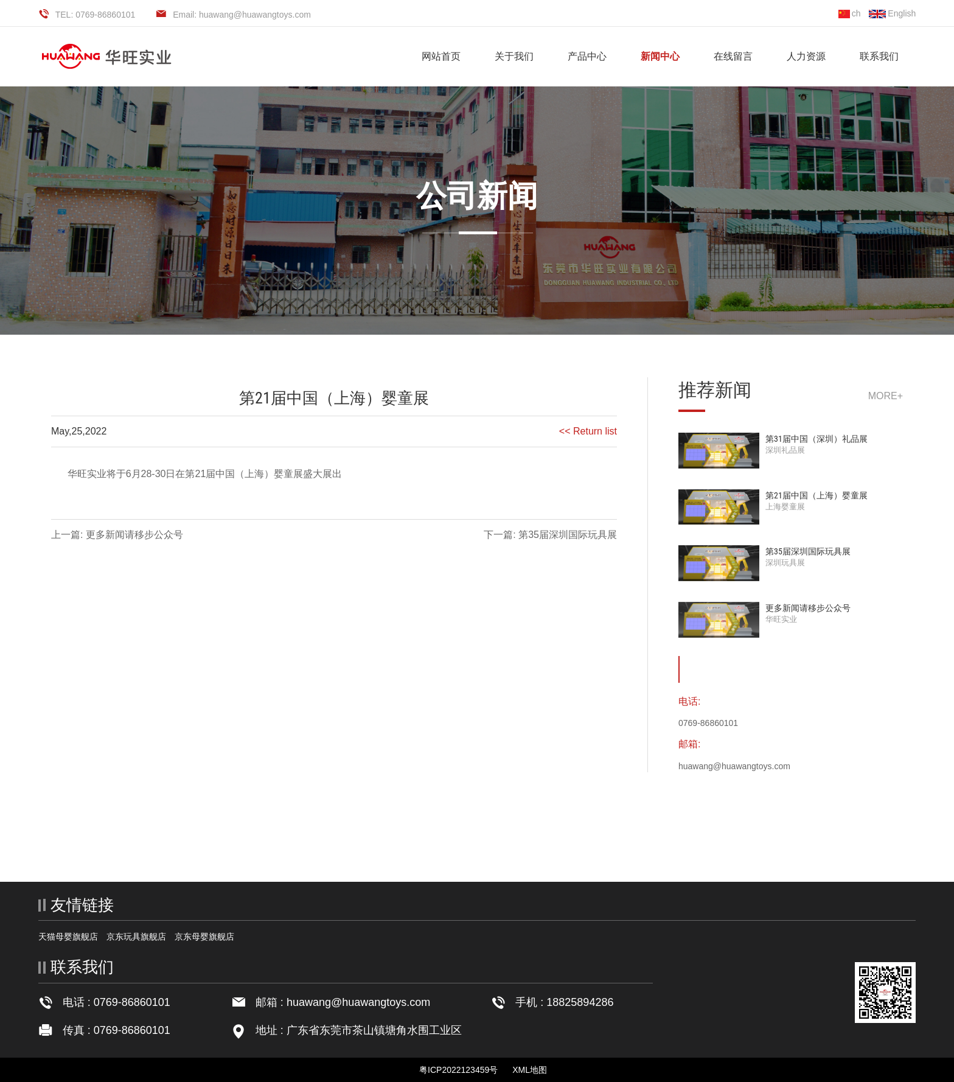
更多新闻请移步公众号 (808, 608)
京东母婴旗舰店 (204, 936)
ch (849, 13)
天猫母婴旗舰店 (68, 936)
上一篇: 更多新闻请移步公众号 (117, 534)
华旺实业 (781, 619)
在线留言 (733, 56)
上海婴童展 (785, 506)
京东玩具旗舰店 (136, 936)
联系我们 (879, 56)
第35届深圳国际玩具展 (808, 551)
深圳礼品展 (785, 450)
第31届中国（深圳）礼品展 (816, 439)
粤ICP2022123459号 (458, 1070)
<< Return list (588, 431)
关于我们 (514, 56)
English (892, 13)
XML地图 (529, 1070)
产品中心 (587, 56)
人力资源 (806, 56)
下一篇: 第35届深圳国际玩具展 (550, 534)
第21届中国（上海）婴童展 (816, 495)
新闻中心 (660, 56)
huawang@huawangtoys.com (358, 1002)
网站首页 (441, 56)
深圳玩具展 (785, 562)
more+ (885, 396)
